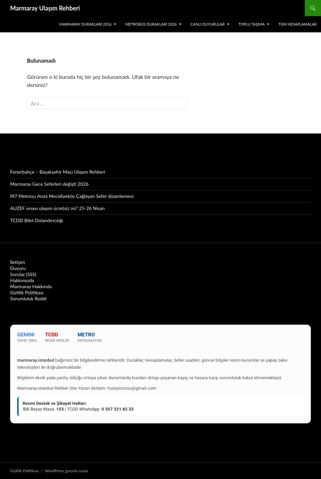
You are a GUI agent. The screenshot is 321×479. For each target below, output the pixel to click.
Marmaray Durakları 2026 (85, 24)
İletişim (17, 262)
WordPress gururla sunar (66, 470)
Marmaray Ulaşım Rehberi (45, 8)
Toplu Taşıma (252, 24)
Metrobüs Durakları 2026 (151, 24)
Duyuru (18, 268)
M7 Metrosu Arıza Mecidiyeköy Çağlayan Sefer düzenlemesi (72, 196)
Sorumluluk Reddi (28, 298)
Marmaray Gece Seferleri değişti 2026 (49, 184)
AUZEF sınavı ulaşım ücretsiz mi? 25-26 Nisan (57, 208)
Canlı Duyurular (208, 24)
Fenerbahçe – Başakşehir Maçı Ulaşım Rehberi (57, 172)
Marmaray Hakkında (31, 286)
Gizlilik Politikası (27, 292)
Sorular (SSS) (23, 274)
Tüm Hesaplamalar (297, 24)
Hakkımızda (22, 280)
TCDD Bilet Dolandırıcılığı (36, 220)
